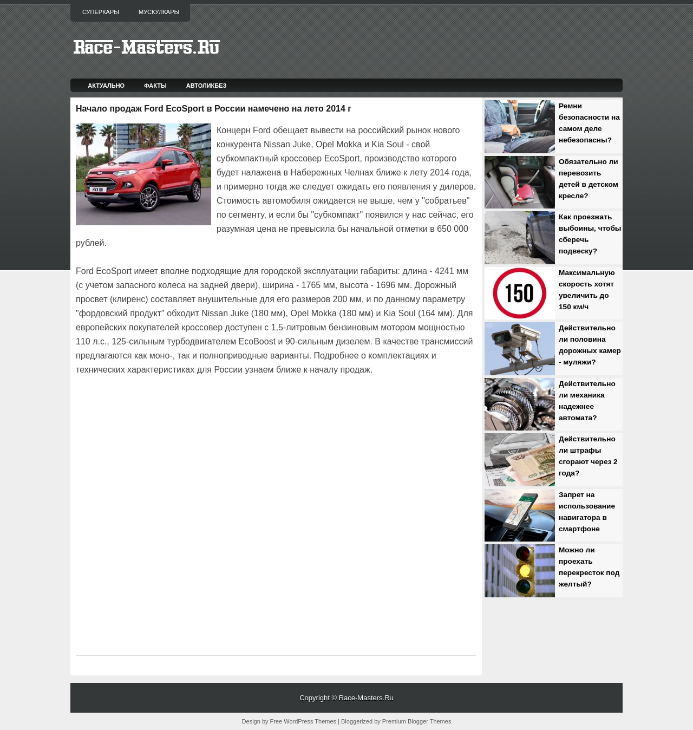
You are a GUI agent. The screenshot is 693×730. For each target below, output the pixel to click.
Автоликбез (206, 85)
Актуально (106, 85)
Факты (155, 85)
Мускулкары (159, 12)
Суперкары (100, 12)
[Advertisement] (202, 407)
